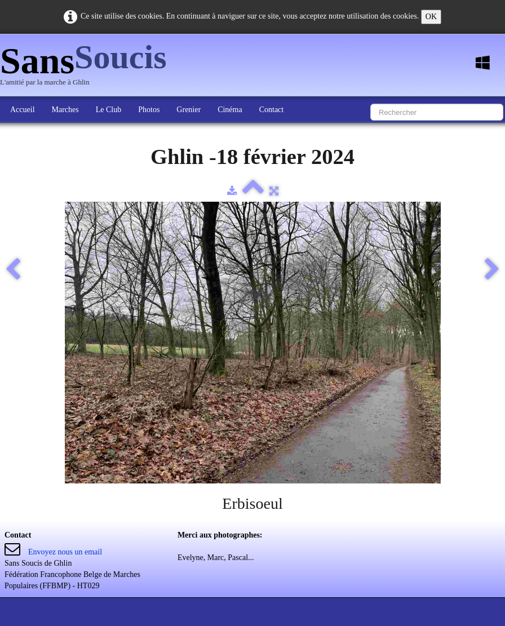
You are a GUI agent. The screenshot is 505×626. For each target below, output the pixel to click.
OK (431, 16)
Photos (149, 109)
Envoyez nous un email (65, 552)
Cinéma (230, 109)
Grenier (188, 109)
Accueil (22, 109)
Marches (65, 109)
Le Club (109, 109)
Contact (271, 109)
